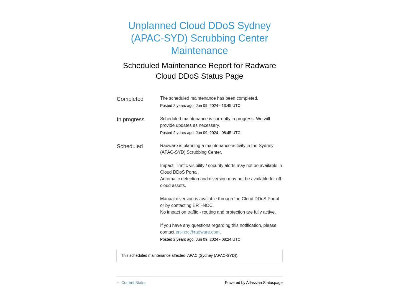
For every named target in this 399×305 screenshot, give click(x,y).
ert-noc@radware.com (198, 232)
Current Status (131, 282)
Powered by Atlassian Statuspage (254, 282)
